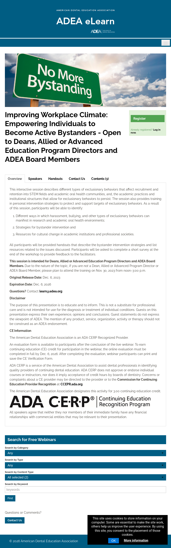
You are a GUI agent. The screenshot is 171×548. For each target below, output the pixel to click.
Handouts (55, 179)
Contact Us (77, 179)
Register (139, 118)
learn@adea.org (50, 291)
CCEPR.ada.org (72, 384)
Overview (15, 179)
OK (113, 540)
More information (136, 540)
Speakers (35, 179)
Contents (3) (100, 179)
